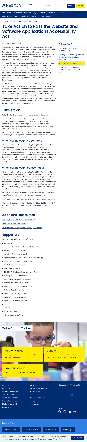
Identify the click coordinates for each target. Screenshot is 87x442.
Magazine (38, 388)
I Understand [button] (77, 438)
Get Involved (46, 16)
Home (4, 21)
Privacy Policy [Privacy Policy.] (58, 439)
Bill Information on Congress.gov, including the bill (23, 228)
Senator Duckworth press (15, 224)
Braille (68, 430)
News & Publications (9, 16)
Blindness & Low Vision (29, 16)
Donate (80, 6)
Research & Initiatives (22, 13)
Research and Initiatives (17, 21)
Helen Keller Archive (37, 398)
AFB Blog (33, 385)
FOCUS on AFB (35, 392)
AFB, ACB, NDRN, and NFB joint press (18, 220)
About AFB (6, 13)
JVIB (31, 395)
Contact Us (34, 404)
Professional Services (57, 13)
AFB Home (6, 385)
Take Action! (33, 21)
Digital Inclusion (39, 13)
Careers (33, 401)
